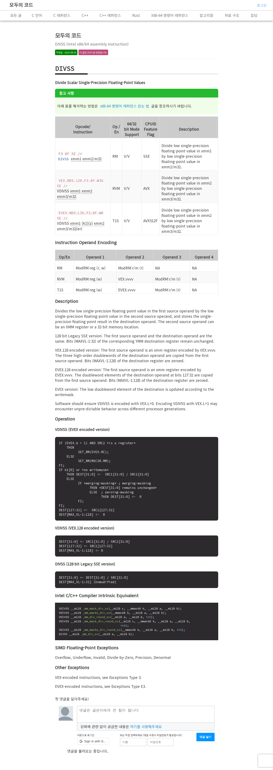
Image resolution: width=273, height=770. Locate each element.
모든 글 (16, 15)
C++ (85, 15)
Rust (136, 15)
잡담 (254, 15)
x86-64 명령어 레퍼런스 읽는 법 (124, 106)
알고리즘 (206, 15)
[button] (93, 743)
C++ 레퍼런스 (110, 15)
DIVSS (63, 159)
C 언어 (37, 15)
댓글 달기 (205, 738)
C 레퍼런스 (61, 15)
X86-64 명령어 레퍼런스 (169, 15)
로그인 (262, 5)
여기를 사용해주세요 (146, 727)
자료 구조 (232, 15)
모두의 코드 (21, 4)
